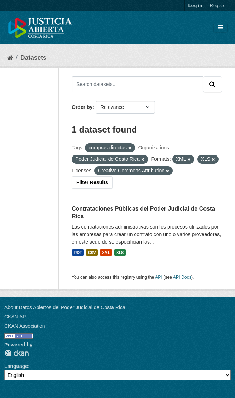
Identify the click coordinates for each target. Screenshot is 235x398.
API (158, 277)
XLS (120, 252)
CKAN (16, 353)
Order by (82, 107)
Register (218, 5)
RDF (78, 252)
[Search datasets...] (137, 84)
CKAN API (16, 317)
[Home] (10, 57)
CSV (92, 252)
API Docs (182, 277)
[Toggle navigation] (220, 28)
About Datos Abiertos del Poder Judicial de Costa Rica (64, 307)
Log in (195, 5)
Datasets (33, 57)
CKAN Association (24, 326)
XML (106, 252)
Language (16, 366)
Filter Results (92, 182)
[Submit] (212, 84)
